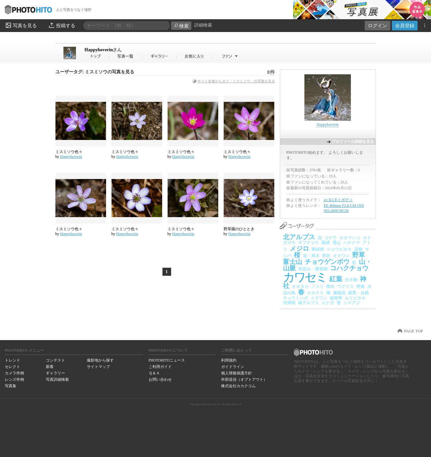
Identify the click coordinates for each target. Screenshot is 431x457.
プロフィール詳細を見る (353, 141)
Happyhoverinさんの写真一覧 (126, 56)
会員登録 (404, 25)
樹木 (330, 286)
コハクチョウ (349, 268)
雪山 (336, 242)
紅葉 (335, 278)
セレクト (12, 367)
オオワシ (341, 255)
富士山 (292, 261)
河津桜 (289, 302)
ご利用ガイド (160, 367)
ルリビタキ (355, 298)
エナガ (327, 302)
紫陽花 (339, 292)
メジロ (299, 248)
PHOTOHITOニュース (167, 360)
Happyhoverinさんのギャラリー (160, 56)
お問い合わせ (160, 379)
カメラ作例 (14, 373)
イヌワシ (319, 298)
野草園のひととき (239, 229)
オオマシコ (349, 237)
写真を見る (21, 25)
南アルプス (308, 302)
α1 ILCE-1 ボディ (338, 200)
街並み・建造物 (312, 268)
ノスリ (317, 286)
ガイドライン (232, 367)
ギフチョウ (308, 242)
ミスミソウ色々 (68, 152)
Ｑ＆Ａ (154, 373)
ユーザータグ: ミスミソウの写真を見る (94, 71)
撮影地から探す (100, 360)
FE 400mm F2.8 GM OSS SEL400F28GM (344, 208)
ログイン (377, 25)
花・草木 (311, 255)
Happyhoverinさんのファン (229, 56)
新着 (50, 367)
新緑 (325, 242)
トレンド (12, 360)
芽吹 (326, 255)
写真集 (10, 386)
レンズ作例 (14, 379)
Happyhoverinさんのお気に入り (195, 56)
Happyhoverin (103, 49)
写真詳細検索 (57, 379)
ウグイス (345, 286)
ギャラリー (55, 373)
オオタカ (300, 286)
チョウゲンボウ (327, 261)
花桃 (358, 249)
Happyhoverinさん (97, 56)
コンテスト (55, 360)
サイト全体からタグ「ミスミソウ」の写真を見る (236, 81)
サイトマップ (98, 367)
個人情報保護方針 (236, 373)
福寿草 (336, 298)
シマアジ (351, 302)
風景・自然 (358, 292)
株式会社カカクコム (238, 386)
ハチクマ (351, 242)
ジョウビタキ (339, 249)
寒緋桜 (317, 249)
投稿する (61, 25)
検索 (181, 26)
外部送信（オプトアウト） (244, 379)
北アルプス (299, 237)
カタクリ (315, 292)
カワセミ (305, 277)
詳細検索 (203, 25)
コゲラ (330, 237)
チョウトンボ (295, 298)
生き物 (351, 279)
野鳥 (360, 286)
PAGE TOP (413, 331)
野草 (358, 254)
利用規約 (228, 360)
